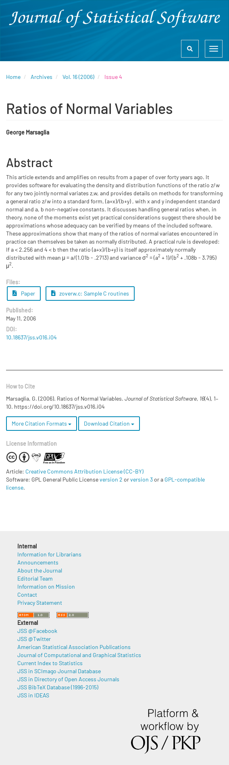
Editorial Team (35, 578)
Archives (41, 76)
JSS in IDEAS (33, 695)
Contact (27, 594)
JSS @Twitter (34, 638)
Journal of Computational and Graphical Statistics (79, 654)
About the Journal (39, 570)
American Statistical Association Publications (74, 646)
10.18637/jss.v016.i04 (31, 337)
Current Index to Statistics (50, 663)
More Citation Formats (41, 423)
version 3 (141, 479)
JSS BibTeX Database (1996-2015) (57, 687)
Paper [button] (23, 293)
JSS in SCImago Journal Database (59, 671)
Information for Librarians (49, 554)
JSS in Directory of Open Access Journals (68, 679)
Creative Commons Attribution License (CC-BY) (84, 471)
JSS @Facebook (37, 630)
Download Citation (109, 423)
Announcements (37, 562)
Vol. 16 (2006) (78, 76)
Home (13, 76)
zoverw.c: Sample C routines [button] (90, 293)
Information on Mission (46, 586)
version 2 (111, 479)
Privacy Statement (39, 602)
